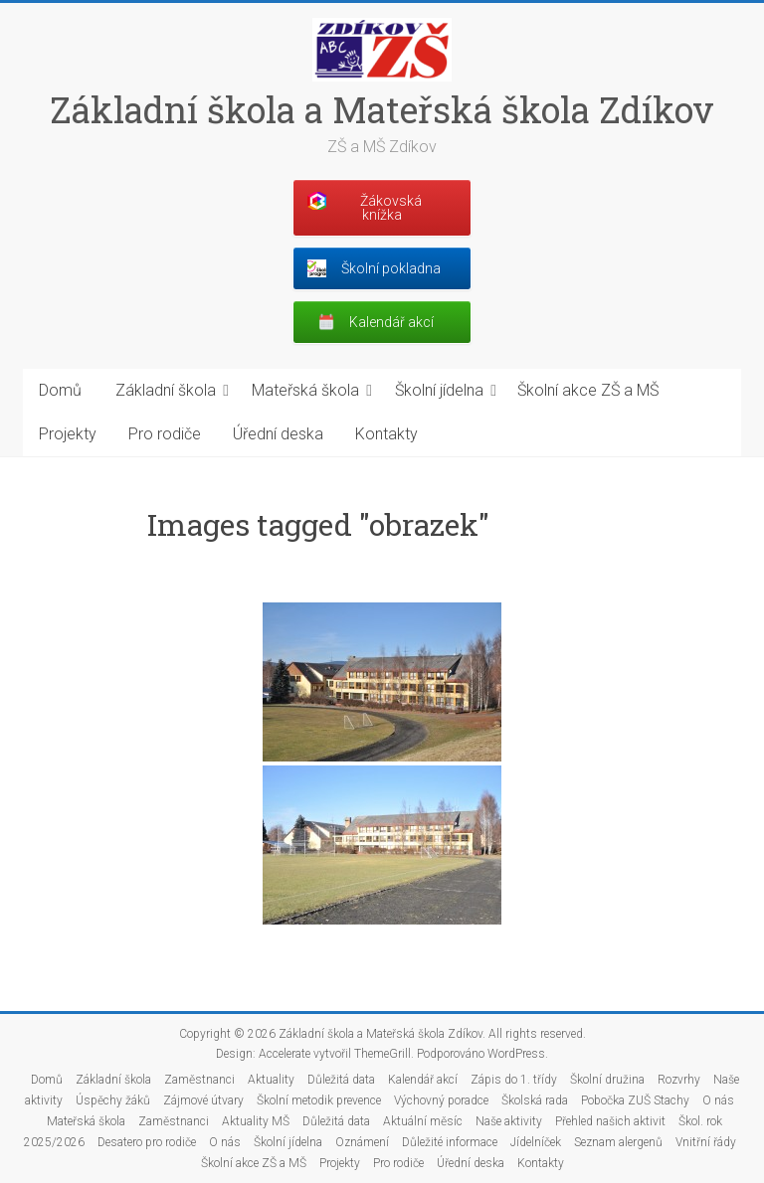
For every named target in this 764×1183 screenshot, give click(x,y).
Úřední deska (278, 433)
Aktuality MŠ (255, 1121)
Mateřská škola (305, 390)
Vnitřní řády (705, 1142)
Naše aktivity (509, 1121)
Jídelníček (535, 1142)
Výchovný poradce (441, 1100)
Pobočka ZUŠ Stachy (635, 1100)
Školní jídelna (439, 390)
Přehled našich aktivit (610, 1121)
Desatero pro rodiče (146, 1142)
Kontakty (386, 433)
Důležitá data (341, 1080)
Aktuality (271, 1080)
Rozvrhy (679, 1080)
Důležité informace (449, 1142)
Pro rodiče (164, 433)
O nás (718, 1100)
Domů (60, 390)
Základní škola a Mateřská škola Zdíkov (382, 109)
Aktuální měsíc (423, 1121)
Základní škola (165, 390)
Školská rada (534, 1100)
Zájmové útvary (203, 1100)
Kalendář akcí (423, 1080)
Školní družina (607, 1080)
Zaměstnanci (199, 1080)
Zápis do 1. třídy (514, 1080)
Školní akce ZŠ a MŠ (588, 390)
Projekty (67, 433)
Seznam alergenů (618, 1142)
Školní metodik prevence (319, 1100)
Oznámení (362, 1142)
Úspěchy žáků (113, 1100)
